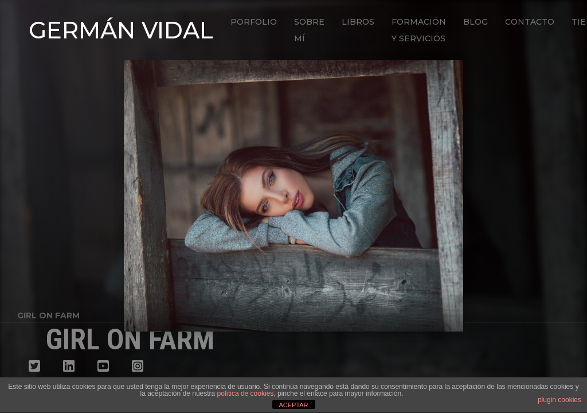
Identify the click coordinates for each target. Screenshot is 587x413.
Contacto (529, 22)
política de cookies (245, 393)
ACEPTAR (293, 405)
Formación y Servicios (419, 30)
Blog (475, 22)
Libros (358, 22)
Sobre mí (309, 30)
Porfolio (253, 22)
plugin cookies (559, 400)
